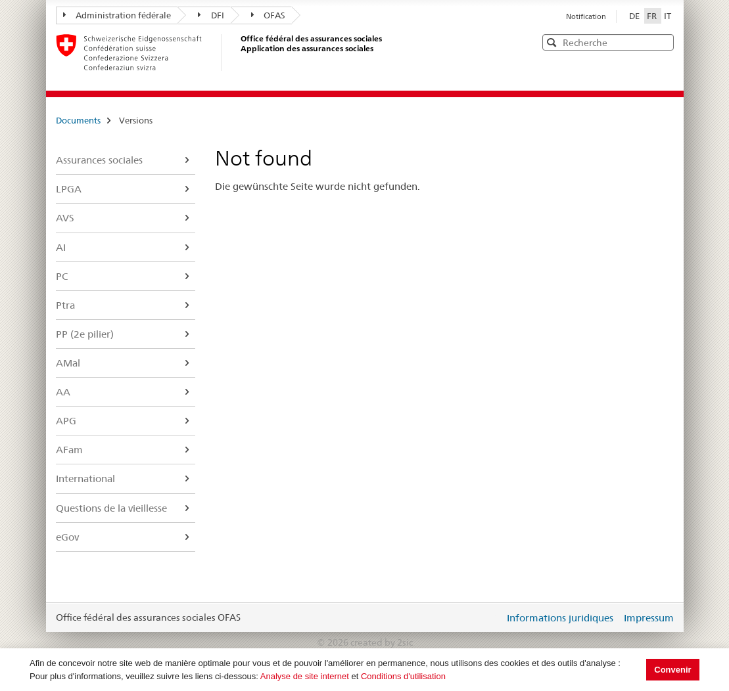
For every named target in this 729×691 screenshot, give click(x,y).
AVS (65, 218)
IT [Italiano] (667, 16)
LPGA (69, 189)
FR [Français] (653, 16)
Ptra (65, 305)
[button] (662, 42)
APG (66, 420)
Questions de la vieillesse (111, 508)
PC (62, 276)
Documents (78, 120)
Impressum (649, 618)
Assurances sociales (99, 160)
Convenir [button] (672, 670)
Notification (586, 16)
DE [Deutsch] (635, 16)
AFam (69, 449)
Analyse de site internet (304, 676)
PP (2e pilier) (85, 334)
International (85, 478)
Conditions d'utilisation (403, 676)
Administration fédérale (117, 15)
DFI (211, 15)
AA (63, 392)
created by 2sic (381, 642)
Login (491, 617)
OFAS (268, 15)
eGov (67, 537)
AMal (68, 363)
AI (61, 247)
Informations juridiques (560, 618)
